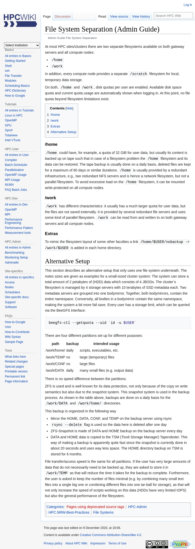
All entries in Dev (16, 204)
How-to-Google (15, 322)
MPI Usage (12, 180)
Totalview (11, 135)
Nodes (9, 287)
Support (10, 302)
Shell (8, 66)
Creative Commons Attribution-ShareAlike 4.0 (110, 531)
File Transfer (13, 76)
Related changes (16, 361)
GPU (8, 125)
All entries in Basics (18, 56)
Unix (8, 327)
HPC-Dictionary (15, 90)
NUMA (9, 184)
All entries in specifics (19, 277)
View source (119, 16)
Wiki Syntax (13, 337)
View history (141, 16)
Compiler (11, 160)
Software (11, 307)
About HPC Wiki (76, 539)
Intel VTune (12, 140)
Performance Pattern (19, 228)
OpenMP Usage (15, 175)
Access (10, 282)
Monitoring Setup (16, 257)
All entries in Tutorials (19, 110)
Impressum (97, 539)
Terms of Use (117, 539)
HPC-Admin (137, 503)
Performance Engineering (13, 221)
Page (47, 16)
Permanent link (15, 376)
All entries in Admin (18, 247)
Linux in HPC (14, 115)
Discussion (63, 16)
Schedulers (12, 292)
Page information (16, 381)
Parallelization (14, 170)
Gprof (8, 130)
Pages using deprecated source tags (95, 503)
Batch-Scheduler (16, 165)
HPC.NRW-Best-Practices (68, 509)
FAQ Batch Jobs (16, 190)
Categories (55, 503)
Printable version (16, 371)
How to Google (15, 95)
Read (102, 16)
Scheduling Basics (17, 86)
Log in (188, 5)
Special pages (14, 366)
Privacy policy (53, 539)
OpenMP (11, 120)
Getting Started (15, 61)
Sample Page (14, 342)
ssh (7, 71)
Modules (10, 80)
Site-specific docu (17, 297)
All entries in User (17, 155)
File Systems (103, 509)
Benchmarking (14, 252)
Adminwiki (12, 262)
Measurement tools (18, 233)
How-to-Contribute (17, 332)
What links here (15, 356)
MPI (7, 214)
